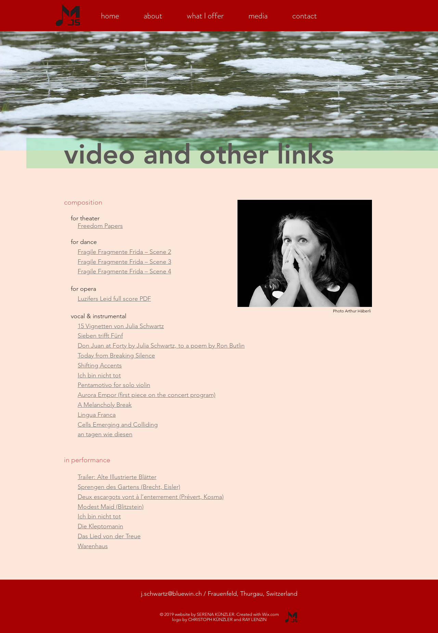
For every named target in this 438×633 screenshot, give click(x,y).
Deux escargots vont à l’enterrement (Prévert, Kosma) (151, 497)
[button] (153, 14)
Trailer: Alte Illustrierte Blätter (117, 477)
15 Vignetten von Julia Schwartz (121, 326)
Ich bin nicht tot (99, 375)
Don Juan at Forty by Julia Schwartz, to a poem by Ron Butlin (161, 345)
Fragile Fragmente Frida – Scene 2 (124, 252)
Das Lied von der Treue (109, 536)
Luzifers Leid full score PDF (114, 298)
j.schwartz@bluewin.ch (171, 593)
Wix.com (270, 614)
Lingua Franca (97, 414)
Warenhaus (93, 546)
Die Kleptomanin (100, 526)
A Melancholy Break (105, 405)
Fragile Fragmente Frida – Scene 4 (124, 271)
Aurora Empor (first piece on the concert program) (147, 395)
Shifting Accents (100, 365)
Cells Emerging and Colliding (118, 424)
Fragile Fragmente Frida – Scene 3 (124, 262)
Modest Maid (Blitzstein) (111, 507)
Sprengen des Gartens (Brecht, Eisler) (129, 487)
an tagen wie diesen (105, 434)
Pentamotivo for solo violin (114, 385)
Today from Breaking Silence (116, 355)
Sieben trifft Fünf (100, 335)
